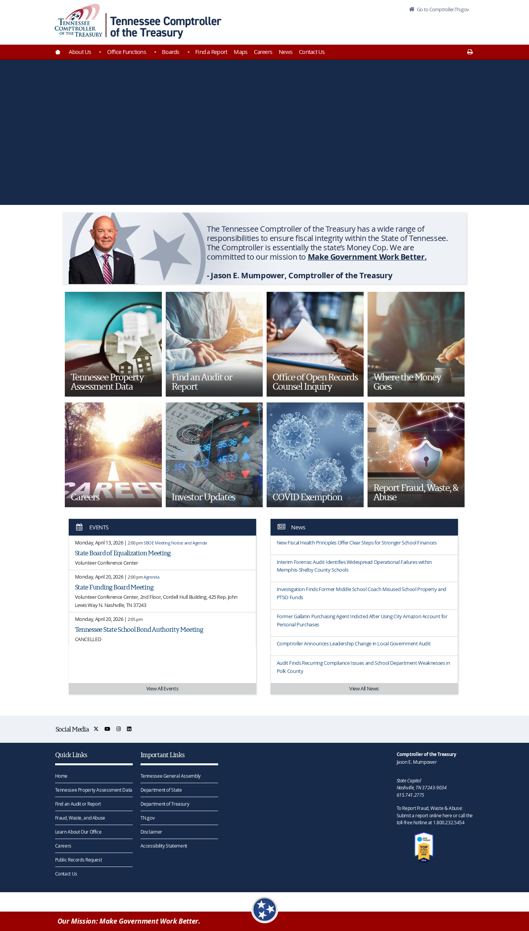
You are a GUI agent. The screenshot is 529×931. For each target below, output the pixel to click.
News (285, 51)
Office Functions (126, 51)
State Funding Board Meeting (114, 587)
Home (61, 776)
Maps (240, 51)
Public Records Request (78, 859)
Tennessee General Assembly (170, 776)
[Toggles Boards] (188, 53)
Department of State (161, 790)
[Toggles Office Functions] (154, 53)
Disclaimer (151, 832)
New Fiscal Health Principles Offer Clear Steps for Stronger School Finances (357, 542)
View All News (364, 688)
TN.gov (147, 818)
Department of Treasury (164, 804)
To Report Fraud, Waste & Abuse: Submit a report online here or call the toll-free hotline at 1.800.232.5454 (435, 815)
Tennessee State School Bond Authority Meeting (139, 629)
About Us (80, 51)
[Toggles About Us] (99, 53)
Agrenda (151, 577)
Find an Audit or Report (78, 804)
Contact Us (312, 51)
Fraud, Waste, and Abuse (80, 818)
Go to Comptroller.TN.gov (442, 9)
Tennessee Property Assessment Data (93, 790)
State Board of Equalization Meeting (123, 553)
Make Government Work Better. (367, 256)
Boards (170, 51)
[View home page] (78, 20)
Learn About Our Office (78, 832)
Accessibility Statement (163, 846)
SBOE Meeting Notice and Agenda (175, 543)
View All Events (162, 688)
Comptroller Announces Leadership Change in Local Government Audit (354, 643)
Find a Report (211, 51)
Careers (263, 51)
